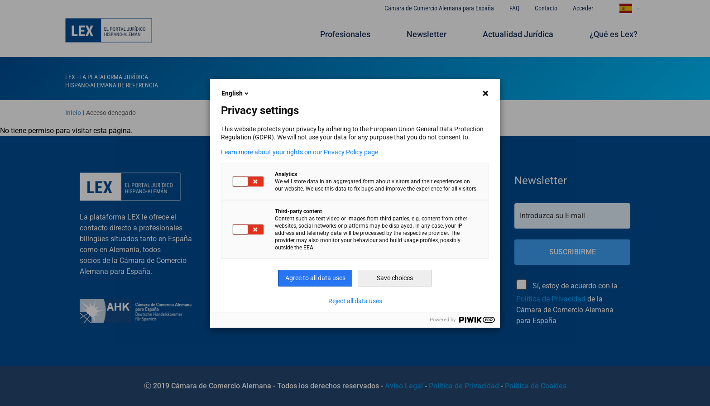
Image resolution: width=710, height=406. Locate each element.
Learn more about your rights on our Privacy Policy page (299, 152)
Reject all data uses (355, 301)
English (235, 93)
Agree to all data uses (315, 278)
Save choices (395, 278)
